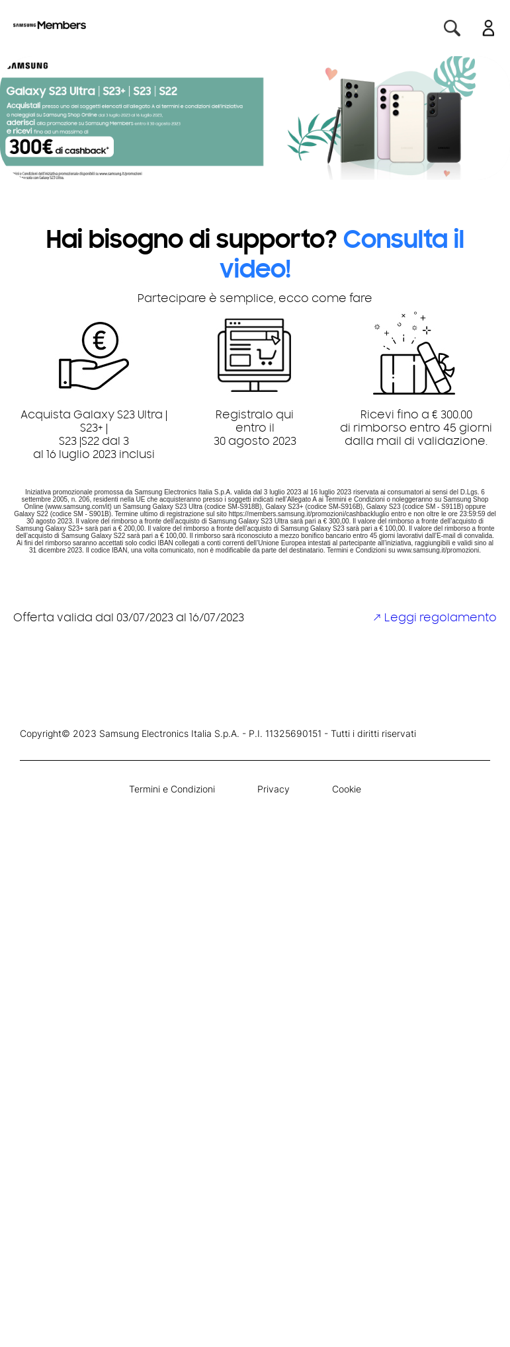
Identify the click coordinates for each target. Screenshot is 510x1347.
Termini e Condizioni (172, 788)
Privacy (273, 788)
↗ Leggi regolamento (434, 619)
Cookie (346, 788)
